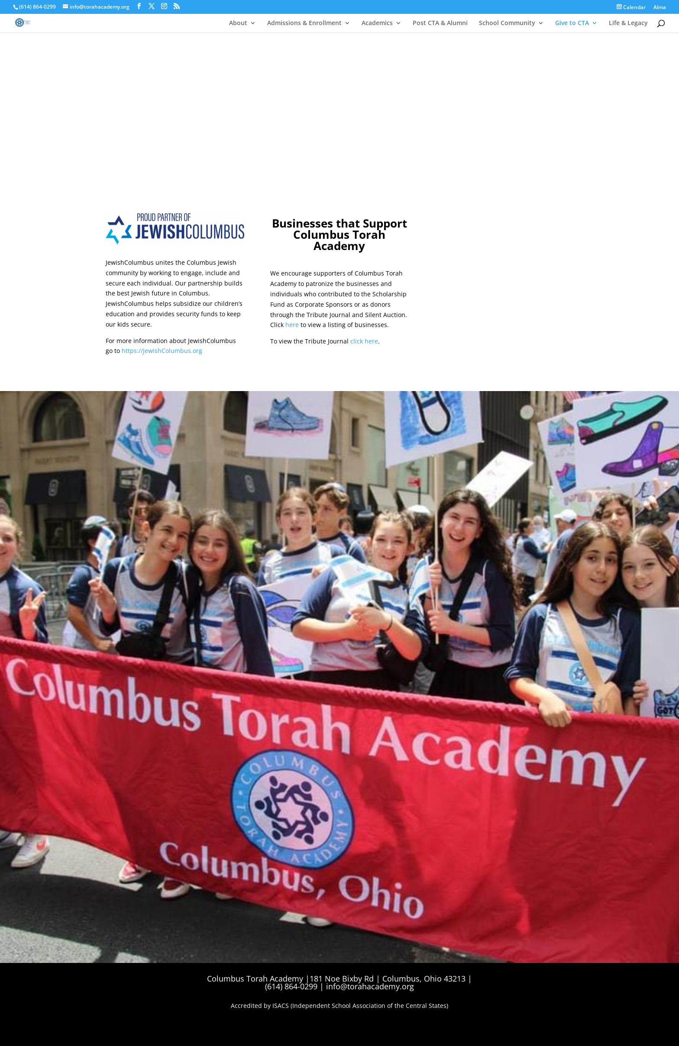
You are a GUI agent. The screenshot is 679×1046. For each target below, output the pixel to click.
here (292, 325)
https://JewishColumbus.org (162, 351)
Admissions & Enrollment (304, 22)
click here (364, 341)
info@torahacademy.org (370, 986)
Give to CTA (572, 22)
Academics (377, 22)
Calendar (631, 7)
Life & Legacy (628, 22)
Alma (659, 8)
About (238, 22)
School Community (507, 22)
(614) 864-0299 (37, 6)
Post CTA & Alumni (440, 22)
